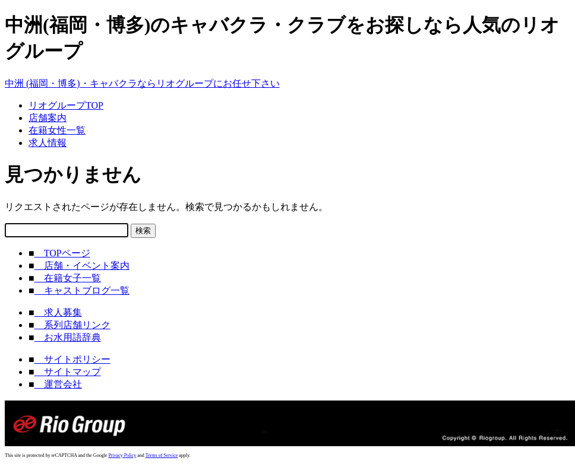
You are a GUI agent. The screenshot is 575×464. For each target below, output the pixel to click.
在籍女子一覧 (67, 278)
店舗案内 (48, 118)
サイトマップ (67, 372)
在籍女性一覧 (57, 130)
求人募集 (58, 312)
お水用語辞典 (67, 337)
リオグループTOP (66, 105)
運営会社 (58, 384)
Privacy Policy (122, 455)
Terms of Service (162, 455)
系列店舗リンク (72, 325)
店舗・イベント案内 (81, 265)
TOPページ (62, 253)
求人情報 (48, 143)
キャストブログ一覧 (81, 290)
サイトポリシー (72, 359)
